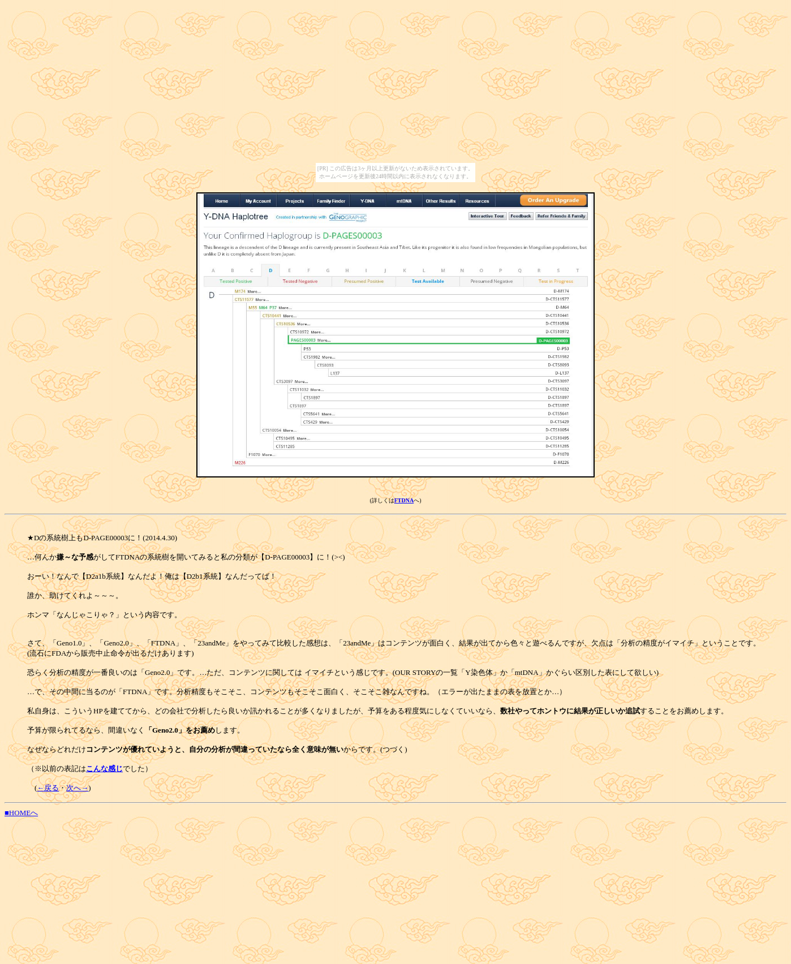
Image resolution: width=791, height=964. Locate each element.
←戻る (48, 788)
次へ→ (77, 788)
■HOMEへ (21, 812)
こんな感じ (104, 768)
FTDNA (404, 500)
